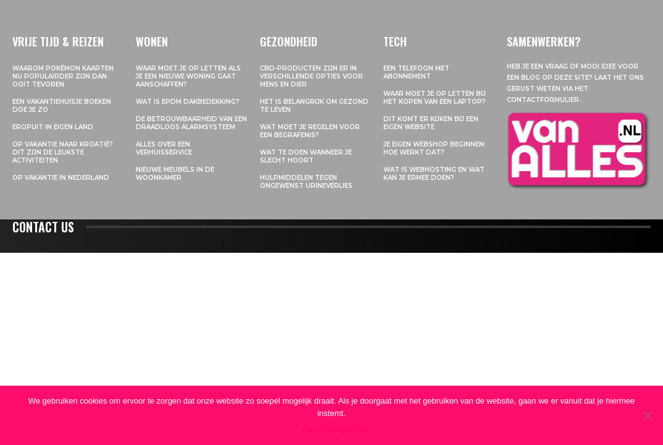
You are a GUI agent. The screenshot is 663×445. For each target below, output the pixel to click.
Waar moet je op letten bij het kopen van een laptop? (434, 98)
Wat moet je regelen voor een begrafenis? (310, 131)
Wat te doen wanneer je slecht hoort (306, 156)
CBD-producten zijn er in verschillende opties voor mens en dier (311, 76)
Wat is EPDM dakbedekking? (188, 102)
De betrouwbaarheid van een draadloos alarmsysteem (191, 123)
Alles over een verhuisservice (164, 148)
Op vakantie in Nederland (60, 178)
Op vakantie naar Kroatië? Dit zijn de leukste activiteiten (62, 152)
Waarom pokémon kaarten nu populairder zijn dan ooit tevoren (63, 76)
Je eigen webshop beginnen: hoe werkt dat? (434, 148)
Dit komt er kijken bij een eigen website (430, 123)
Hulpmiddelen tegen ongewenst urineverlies (306, 182)
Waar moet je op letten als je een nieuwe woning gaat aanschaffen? (188, 76)
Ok (307, 429)
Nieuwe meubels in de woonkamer (175, 174)
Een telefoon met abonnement (416, 72)
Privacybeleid (343, 429)
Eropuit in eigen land (52, 127)
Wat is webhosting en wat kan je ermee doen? (434, 174)
